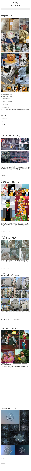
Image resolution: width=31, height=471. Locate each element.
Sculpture (9, 129)
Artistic (4, 231)
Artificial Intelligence (6, 268)
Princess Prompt (22, 366)
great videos (7, 319)
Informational (5, 129)
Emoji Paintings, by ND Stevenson (10, 182)
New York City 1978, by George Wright (11, 136)
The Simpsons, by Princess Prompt (10, 328)
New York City (5, 175)
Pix (15, 5)
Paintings (9, 231)
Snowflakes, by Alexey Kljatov (9, 408)
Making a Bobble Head (6, 16)
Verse (19, 5)
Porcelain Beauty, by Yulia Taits (9, 238)
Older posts (3, 463)
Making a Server (4, 118)
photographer (3, 363)
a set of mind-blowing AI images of (20, 363)
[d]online (15, 2)
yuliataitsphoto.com (3, 266)
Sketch (17, 5)
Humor (7, 231)
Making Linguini (4, 124)
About (11, 5)
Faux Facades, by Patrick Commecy (10, 275)
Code (13, 5)
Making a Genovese (5, 121)
